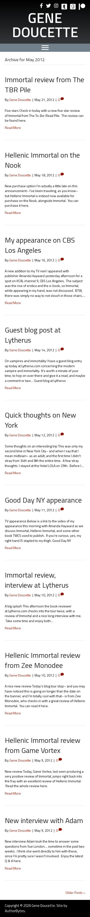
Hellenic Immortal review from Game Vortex (42, 745)
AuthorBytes (15, 911)
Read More (13, 127)
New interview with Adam (44, 820)
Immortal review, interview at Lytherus (37, 580)
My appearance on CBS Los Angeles (40, 245)
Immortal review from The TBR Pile (44, 84)
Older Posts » (75, 892)
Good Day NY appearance (43, 499)
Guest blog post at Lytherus (33, 335)
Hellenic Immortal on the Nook (42, 160)
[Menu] (45, 48)
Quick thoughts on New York (40, 420)
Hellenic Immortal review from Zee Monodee (42, 660)
